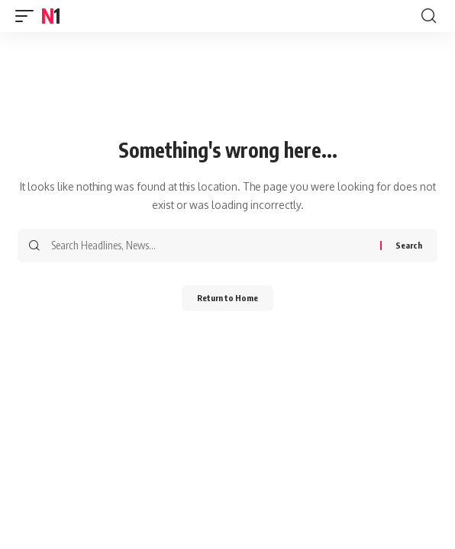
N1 (50, 15)
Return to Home (227, 298)
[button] (28, 16)
